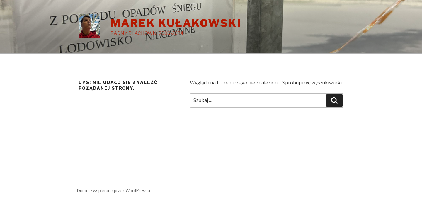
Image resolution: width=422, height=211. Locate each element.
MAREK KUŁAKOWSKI (175, 23)
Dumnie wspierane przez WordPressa (113, 190)
